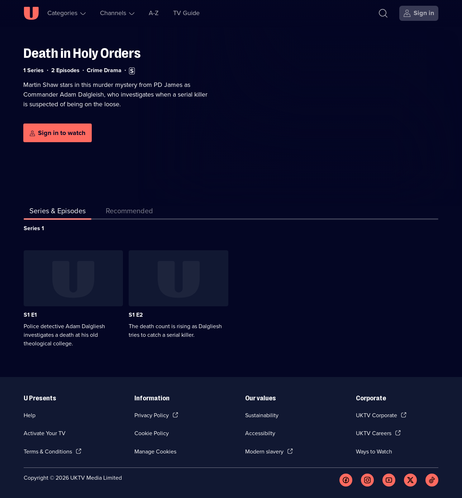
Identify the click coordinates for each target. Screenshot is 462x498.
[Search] (383, 13)
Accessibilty (260, 433)
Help (29, 415)
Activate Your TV (45, 433)
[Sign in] (418, 13)
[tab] (129, 212)
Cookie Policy (151, 433)
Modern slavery (264, 451)
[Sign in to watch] (57, 133)
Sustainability (261, 415)
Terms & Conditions (48, 451)
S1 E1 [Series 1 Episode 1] (30, 315)
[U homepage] (31, 13)
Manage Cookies (155, 451)
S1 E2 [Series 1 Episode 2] (136, 315)
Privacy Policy (151, 415)
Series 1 (34, 228)
